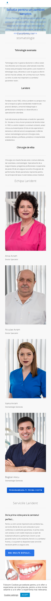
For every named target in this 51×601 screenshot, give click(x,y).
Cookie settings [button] (11, 595)
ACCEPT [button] (25, 595)
